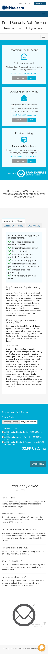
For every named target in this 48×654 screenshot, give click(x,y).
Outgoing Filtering (28, 422)
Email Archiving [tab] (34, 226)
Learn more (19, 78)
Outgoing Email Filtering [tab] (13, 226)
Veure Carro (40, 3)
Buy (31, 78)
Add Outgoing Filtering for (22, 433)
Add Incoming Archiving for (22, 438)
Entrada (28, 3)
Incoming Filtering (11, 422)
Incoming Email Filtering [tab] (13, 221)
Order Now (38, 463)
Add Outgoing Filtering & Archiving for (23, 443)
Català (20, 3)
